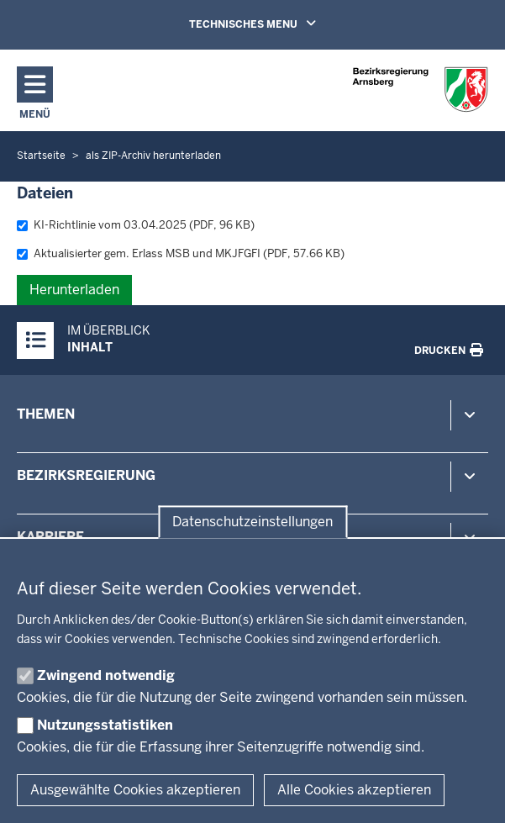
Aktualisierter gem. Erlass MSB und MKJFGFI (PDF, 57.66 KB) (181, 253)
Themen (46, 414)
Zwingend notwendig (106, 675)
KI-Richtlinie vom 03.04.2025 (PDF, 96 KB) (136, 225)
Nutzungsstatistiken (105, 725)
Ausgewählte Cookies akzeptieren (135, 790)
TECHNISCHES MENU (276, 23)
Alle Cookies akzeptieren (354, 790)
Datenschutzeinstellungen (252, 521)
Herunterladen (74, 289)
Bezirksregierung (86, 475)
